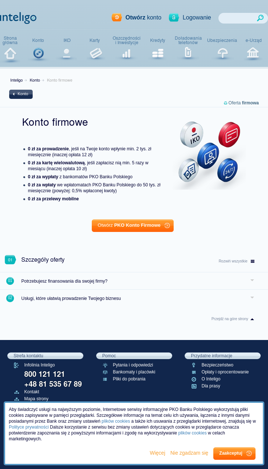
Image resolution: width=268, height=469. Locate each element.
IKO (67, 40)
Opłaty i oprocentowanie (225, 372)
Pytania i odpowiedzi (133, 365)
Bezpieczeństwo (217, 365)
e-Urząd (254, 40)
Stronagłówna (10, 40)
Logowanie (197, 17)
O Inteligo (211, 379)
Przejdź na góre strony (229, 319)
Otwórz (129, 225)
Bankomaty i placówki (134, 372)
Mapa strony (36, 398)
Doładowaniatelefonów (188, 40)
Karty (95, 40)
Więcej (158, 453)
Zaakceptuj (230, 453)
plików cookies (116, 421)
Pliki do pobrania (129, 379)
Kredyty (157, 40)
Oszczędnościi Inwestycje (127, 40)
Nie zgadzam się (190, 453)
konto (144, 17)
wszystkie (236, 261)
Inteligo (16, 80)
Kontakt (31, 391)
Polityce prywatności (29, 427)
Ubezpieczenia (222, 40)
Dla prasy (211, 386)
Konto (38, 40)
